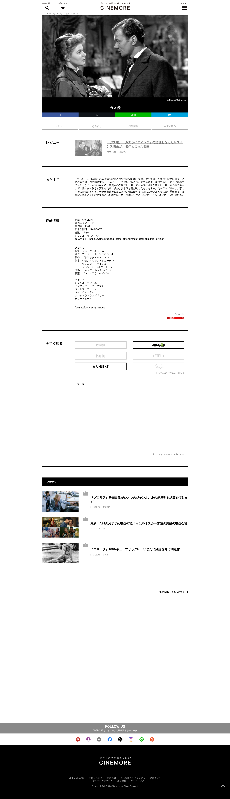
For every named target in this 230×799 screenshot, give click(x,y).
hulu (101, 356)
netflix (158, 356)
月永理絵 (123, 152)
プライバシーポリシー (101, 780)
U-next (101, 366)
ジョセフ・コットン (86, 289)
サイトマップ (137, 780)
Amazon (158, 345)
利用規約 (111, 778)
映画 (67, 14)
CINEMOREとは (76, 778)
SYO (104, 529)
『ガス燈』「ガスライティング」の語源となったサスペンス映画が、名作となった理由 (145, 144)
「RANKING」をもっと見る (171, 592)
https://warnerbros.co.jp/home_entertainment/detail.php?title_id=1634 (126, 238)
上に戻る (223, 786)
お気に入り (62, 6)
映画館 (100, 345)
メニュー (184, 6)
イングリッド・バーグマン (89, 285)
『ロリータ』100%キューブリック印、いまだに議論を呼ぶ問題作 (135, 549)
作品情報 (133, 126)
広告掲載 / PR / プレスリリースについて (140, 778)
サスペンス (93, 235)
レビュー (60, 126)
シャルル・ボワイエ (86, 282)
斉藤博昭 (106, 507)
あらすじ (97, 126)
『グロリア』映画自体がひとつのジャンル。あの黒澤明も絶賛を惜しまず (139, 499)
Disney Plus (158, 366)
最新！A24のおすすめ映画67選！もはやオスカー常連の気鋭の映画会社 (138, 523)
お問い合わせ (95, 778)
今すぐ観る (170, 126)
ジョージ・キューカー (94, 251)
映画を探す (47, 6)
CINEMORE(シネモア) (54, 14)
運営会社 (121, 780)
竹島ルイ (106, 555)
